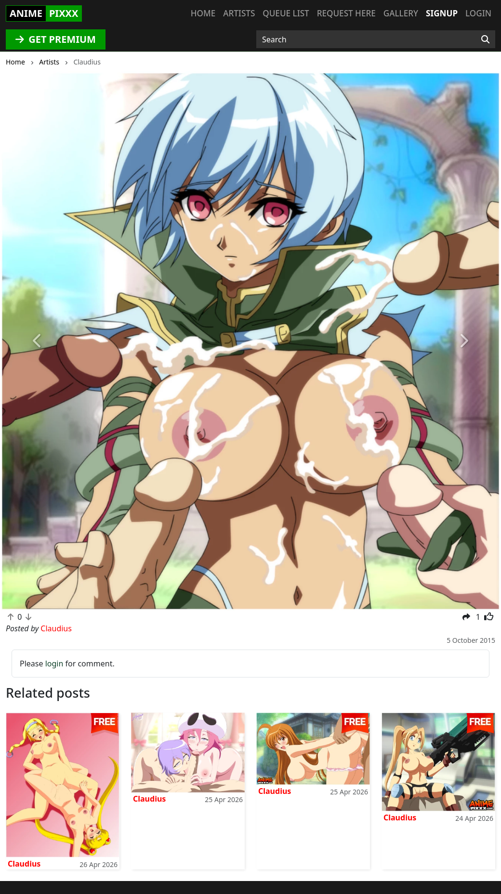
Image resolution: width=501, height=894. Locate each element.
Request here (346, 13)
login (54, 663)
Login (478, 13)
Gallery (400, 13)
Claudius (24, 863)
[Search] (485, 39)
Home (203, 13)
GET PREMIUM (55, 39)
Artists (239, 13)
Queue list (286, 13)
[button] (37, 341)
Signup (442, 13)
